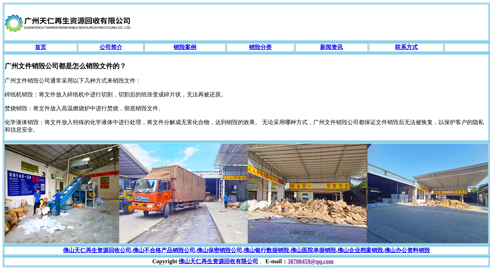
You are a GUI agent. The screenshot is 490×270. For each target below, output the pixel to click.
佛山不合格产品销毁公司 (164, 250)
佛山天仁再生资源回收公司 (97, 250)
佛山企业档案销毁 (360, 250)
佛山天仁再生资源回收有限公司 (218, 261)
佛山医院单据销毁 (313, 250)
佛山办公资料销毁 (407, 250)
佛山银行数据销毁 (266, 250)
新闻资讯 (331, 47)
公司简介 (111, 47)
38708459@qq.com (311, 261)
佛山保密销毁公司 (219, 250)
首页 (40, 47)
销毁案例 (185, 47)
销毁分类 (260, 47)
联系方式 (406, 47)
